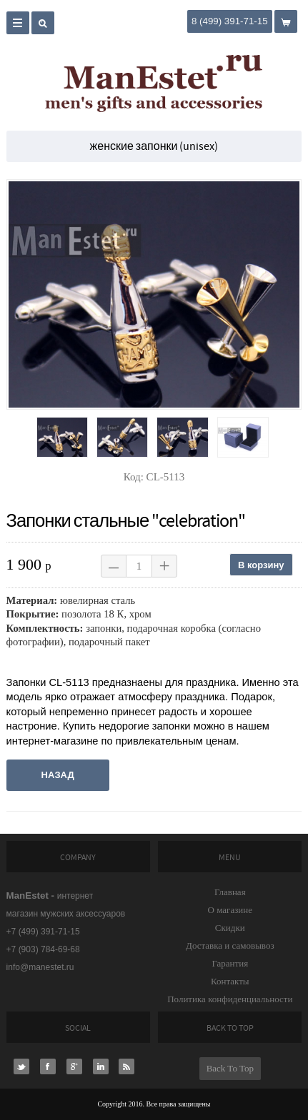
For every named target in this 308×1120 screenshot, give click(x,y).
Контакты (230, 981)
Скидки (230, 927)
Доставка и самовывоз (230, 945)
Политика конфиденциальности (229, 999)
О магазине (230, 909)
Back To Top (230, 1068)
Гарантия (230, 963)
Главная (230, 892)
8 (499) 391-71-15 (230, 21)
